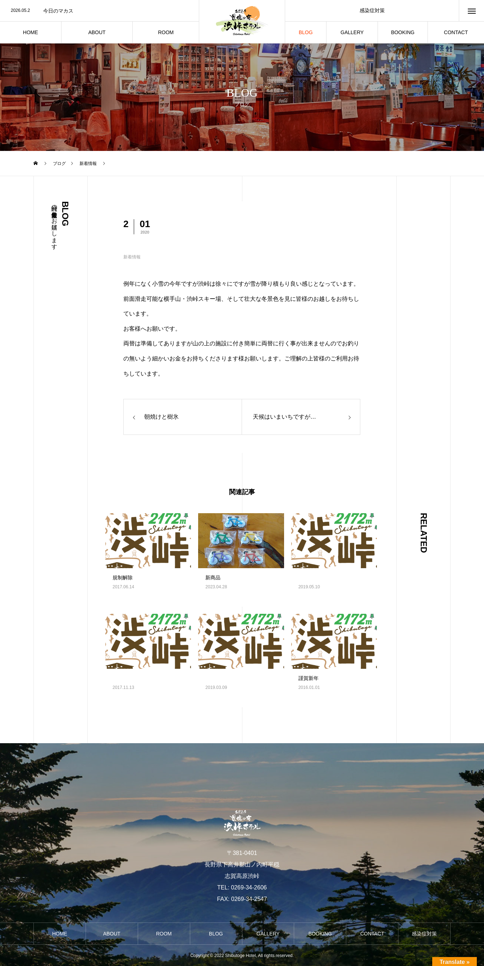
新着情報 (132, 256)
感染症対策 (372, 10)
